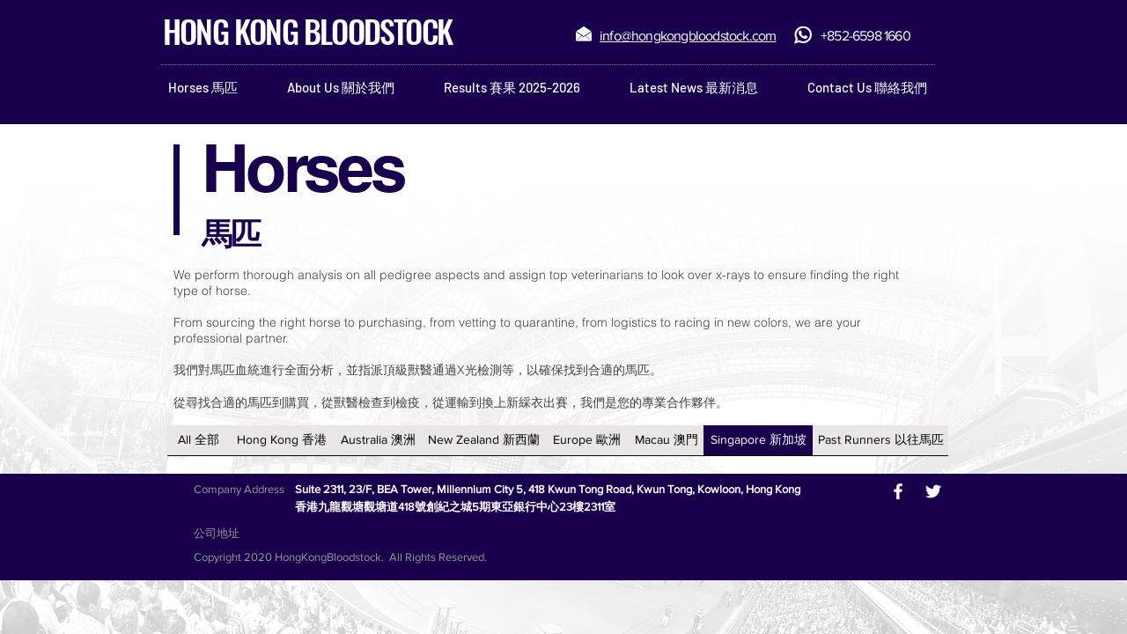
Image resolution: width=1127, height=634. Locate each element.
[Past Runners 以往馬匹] (880, 440)
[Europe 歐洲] (587, 440)
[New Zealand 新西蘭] (484, 440)
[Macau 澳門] (666, 440)
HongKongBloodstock (328, 557)
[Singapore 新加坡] (758, 440)
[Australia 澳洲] (378, 440)
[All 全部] (198, 440)
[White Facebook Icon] (898, 491)
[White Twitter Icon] (933, 491)
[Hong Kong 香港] (281, 440)
